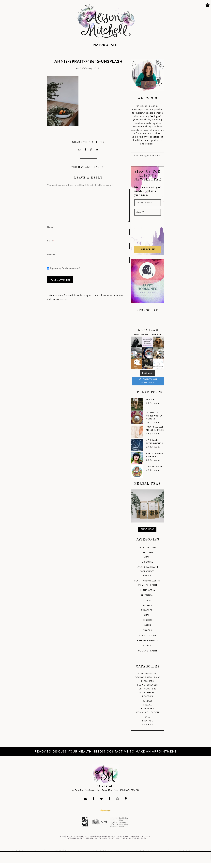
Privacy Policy (107, 838)
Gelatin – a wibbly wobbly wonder (154, 416)
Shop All (147, 720)
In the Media (147, 590)
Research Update (147, 640)
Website (51, 254)
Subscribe (147, 249)
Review (147, 575)
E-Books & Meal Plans (147, 677)
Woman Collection (147, 712)
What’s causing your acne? (154, 455)
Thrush (150, 399)
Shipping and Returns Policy (131, 838)
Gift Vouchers (147, 688)
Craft (147, 557)
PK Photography (88, 838)
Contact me (118, 751)
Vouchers (147, 724)
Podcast (147, 600)
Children (147, 552)
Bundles (147, 701)
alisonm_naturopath (147, 334)
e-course (147, 562)
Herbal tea (147, 708)
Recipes (147, 605)
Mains (147, 625)
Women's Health (147, 585)
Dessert (147, 620)
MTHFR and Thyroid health (154, 442)
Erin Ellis (145, 836)
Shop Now (147, 529)
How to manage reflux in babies (155, 428)
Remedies (147, 696)
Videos (147, 645)
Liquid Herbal (147, 692)
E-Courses (147, 681)
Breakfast (147, 610)
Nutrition (147, 595)
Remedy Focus (147, 635)
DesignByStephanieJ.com (102, 836)
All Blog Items (147, 547)
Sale (147, 717)
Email (50, 240)
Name (50, 227)
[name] (147, 202)
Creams (147, 704)
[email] (147, 212)
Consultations (147, 673)
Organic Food (154, 466)
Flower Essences (147, 685)
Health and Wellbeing (147, 580)
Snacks (147, 630)
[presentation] (147, 231)
